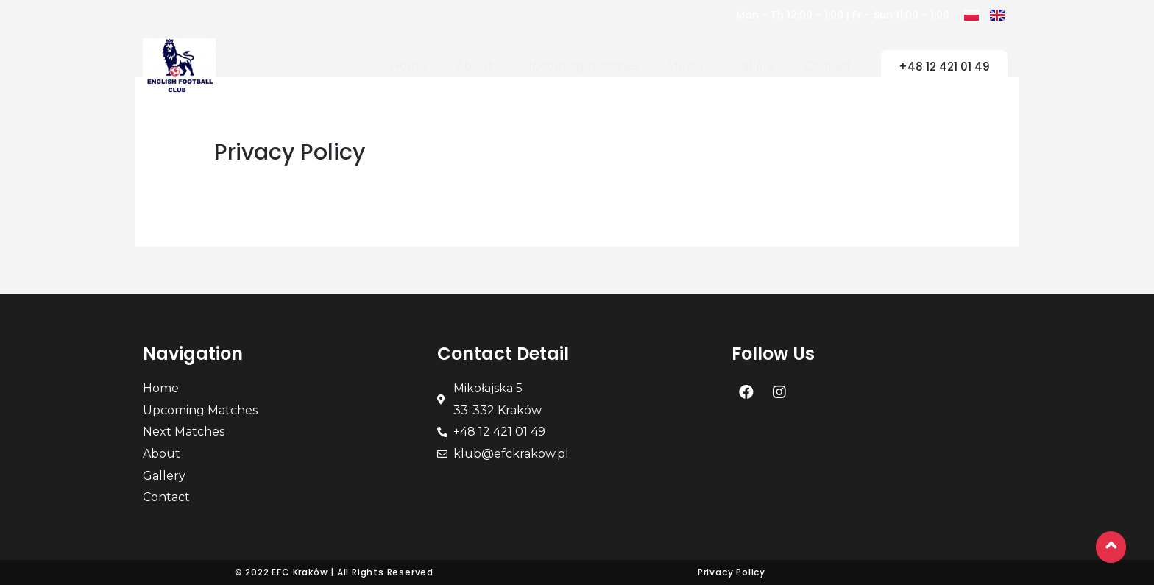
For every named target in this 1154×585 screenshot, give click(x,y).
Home (408, 66)
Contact (828, 66)
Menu (685, 66)
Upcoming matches (580, 66)
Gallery (753, 66)
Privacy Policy (731, 572)
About (474, 66)
